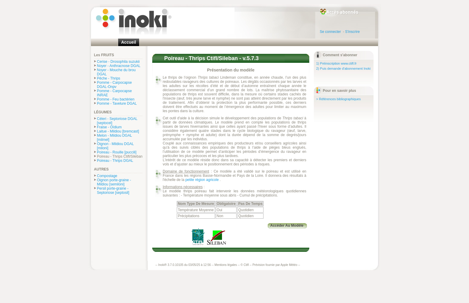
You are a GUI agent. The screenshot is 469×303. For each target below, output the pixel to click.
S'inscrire (353, 32)
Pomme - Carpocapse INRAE (114, 93)
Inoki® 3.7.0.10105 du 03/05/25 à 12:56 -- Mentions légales (197, 265)
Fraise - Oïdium (109, 127)
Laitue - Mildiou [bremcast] (118, 131)
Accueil (128, 42)
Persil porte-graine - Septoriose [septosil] (113, 190)
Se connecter (331, 32)
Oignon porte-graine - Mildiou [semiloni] (114, 182)
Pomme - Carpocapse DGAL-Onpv (114, 84)
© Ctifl (244, 265)
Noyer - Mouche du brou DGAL (116, 72)
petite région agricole (202, 180)
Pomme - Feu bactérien (115, 99)
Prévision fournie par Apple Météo (274, 265)
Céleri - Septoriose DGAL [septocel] (117, 121)
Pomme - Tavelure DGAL (117, 103)
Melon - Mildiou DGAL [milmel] (114, 137)
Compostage (107, 176)
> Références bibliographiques (338, 99)
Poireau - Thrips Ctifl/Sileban (120, 156)
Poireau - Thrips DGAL (115, 161)
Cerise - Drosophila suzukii (118, 62)
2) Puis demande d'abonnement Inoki (343, 68)
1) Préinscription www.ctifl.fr (336, 63)
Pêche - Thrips (108, 78)
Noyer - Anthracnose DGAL (118, 66)
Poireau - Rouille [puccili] (116, 152)
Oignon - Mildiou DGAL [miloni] (115, 146)
